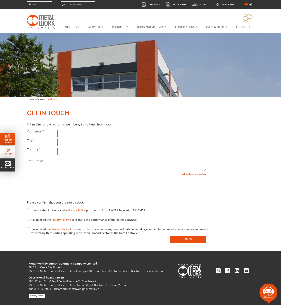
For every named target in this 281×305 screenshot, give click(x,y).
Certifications (185, 27)
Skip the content (15, 6)
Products (118, 27)
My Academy (223, 4)
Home (32, 99)
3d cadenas (149, 4)
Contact (242, 27)
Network (94, 27)
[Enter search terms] (39, 4)
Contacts (40, 99)
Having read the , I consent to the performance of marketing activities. (83, 219)
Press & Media (215, 27)
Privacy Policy (77, 210)
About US (71, 27)
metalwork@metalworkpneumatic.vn (76, 289)
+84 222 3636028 (40, 289)
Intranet (199, 4)
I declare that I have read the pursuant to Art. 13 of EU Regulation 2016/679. (88, 210)
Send (188, 239)
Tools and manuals (150, 27)
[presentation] (54, 185)
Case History (175, 4)
